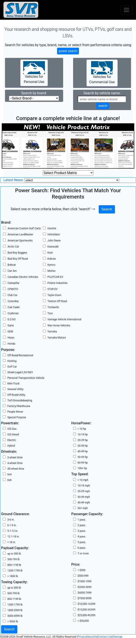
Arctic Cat (13, 246)
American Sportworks (20, 240)
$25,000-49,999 (86, 615)
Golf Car (12, 366)
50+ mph (83, 508)
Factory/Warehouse (18, 406)
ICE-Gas (11, 428)
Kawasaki (53, 246)
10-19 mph (84, 485)
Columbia (13, 301)
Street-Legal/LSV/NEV (20, 372)
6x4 (9, 474)
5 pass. (82, 542)
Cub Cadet (14, 307)
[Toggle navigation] (126, 10)
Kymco (52, 264)
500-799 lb (13, 559)
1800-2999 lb (15, 610)
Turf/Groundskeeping (19, 400)
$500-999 (83, 575)
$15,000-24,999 (86, 609)
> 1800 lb (12, 576)
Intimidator (54, 234)
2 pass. (82, 525)
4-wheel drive (15, 463)
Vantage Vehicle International (64, 319)
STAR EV (52, 289)
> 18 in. (11, 542)
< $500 (81, 570)
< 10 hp (82, 428)
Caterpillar (14, 283)
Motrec (52, 270)
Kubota (52, 258)
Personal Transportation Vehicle (25, 377)
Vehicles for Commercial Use (102, 72)
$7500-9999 (85, 598)
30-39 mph (84, 496)
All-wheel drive (15, 468)
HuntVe (52, 228)
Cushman (13, 313)
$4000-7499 (85, 592)
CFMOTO (13, 289)
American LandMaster (20, 234)
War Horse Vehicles (59, 325)
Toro (50, 313)
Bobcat (12, 264)
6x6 (9, 480)
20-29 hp (83, 440)
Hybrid (11, 445)
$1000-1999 (85, 581)
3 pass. (82, 530)
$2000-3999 (85, 587)
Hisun (11, 337)
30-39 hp (83, 445)
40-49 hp (83, 451)
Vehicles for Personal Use (34, 72)
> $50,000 (83, 620)
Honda (11, 343)
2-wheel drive (15, 457)
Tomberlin (53, 307)
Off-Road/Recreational (20, 355)
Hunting (11, 361)
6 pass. (82, 547)
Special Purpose (16, 417)
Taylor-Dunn (54, 295)
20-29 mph (84, 491)
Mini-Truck (13, 383)
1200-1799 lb (15, 570)
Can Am (12, 270)
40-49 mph (84, 502)
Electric (11, 440)
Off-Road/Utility (16, 394)
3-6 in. (11, 519)
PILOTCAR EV (55, 276)
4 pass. (82, 536)
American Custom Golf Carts (24, 228)
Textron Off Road (57, 301)
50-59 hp (83, 457)
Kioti (50, 252)
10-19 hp (83, 434)
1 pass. (82, 519)
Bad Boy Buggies (17, 252)
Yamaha (52, 331)
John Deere (54, 240)
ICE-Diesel (13, 434)
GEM (10, 331)
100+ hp (82, 468)
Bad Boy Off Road (18, 258)
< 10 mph (83, 480)
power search (68, 51)
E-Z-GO (12, 319)
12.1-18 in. (13, 536)
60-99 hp (83, 462)
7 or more (83, 553)
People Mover (15, 411)
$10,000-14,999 (86, 603)
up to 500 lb (14, 553)
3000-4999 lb (15, 615)
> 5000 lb (12, 621)
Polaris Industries (58, 283)
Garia (11, 325)
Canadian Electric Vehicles (23, 276)
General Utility (15, 389)
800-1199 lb (14, 564)
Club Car (12, 295)
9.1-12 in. (12, 530)
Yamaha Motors (57, 337)
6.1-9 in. (11, 525)
